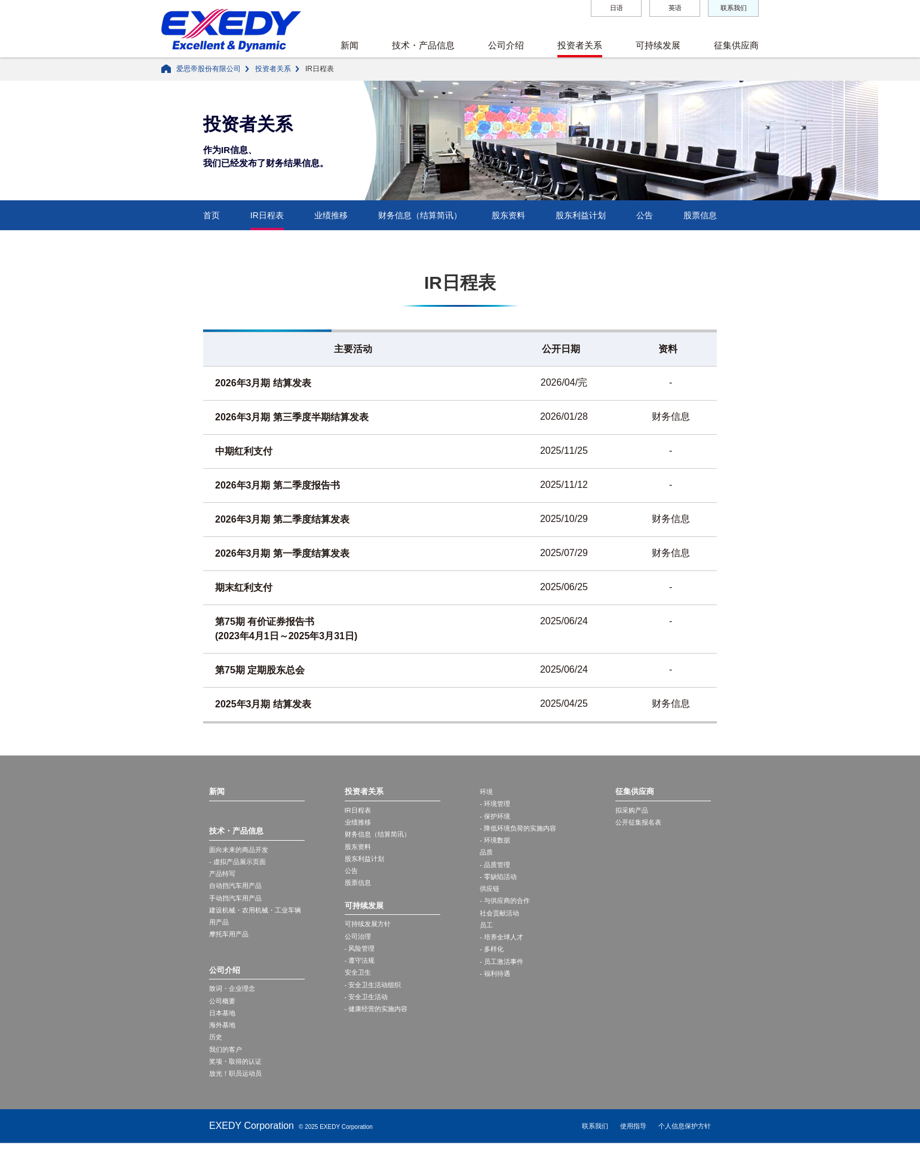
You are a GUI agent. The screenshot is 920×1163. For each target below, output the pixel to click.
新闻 (349, 45)
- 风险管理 (361, 960)
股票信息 (700, 215)
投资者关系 (579, 45)
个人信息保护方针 (684, 1145)
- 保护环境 (496, 818)
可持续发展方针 (370, 934)
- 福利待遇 (496, 990)
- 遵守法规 (361, 973)
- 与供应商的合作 (507, 911)
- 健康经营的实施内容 (379, 1026)
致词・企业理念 (234, 1000)
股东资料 (508, 215)
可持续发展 (658, 45)
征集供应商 (736, 45)
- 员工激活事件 (503, 977)
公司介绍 (506, 45)
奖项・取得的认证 (237, 1079)
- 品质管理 (496, 872)
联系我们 (733, 7)
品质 (487, 858)
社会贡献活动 (501, 924)
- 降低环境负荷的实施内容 (521, 832)
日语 (616, 7)
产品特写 (223, 878)
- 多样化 (492, 964)
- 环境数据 (496, 845)
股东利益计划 (581, 215)
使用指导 (633, 1145)
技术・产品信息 (423, 45)
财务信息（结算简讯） (420, 215)
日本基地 (223, 1026)
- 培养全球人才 (503, 951)
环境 (487, 792)
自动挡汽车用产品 (237, 891)
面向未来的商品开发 (241, 851)
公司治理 (359, 947)
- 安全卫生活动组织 (375, 1000)
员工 (487, 937)
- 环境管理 (496, 805)
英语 (675, 7)
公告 (644, 215)
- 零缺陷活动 (500, 885)
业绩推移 (331, 215)
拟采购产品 (633, 811)
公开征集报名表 (640, 824)
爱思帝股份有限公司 (208, 69)
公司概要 (223, 1013)
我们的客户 (227, 1066)
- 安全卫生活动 (368, 1013)
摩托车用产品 (230, 944)
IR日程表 (267, 215)
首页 (211, 215)
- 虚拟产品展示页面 (240, 864)
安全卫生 (359, 986)
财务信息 (671, 416)
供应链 (490, 898)
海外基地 (223, 1040)
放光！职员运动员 (237, 1092)
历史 (216, 1053)
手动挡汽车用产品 (237, 904)
